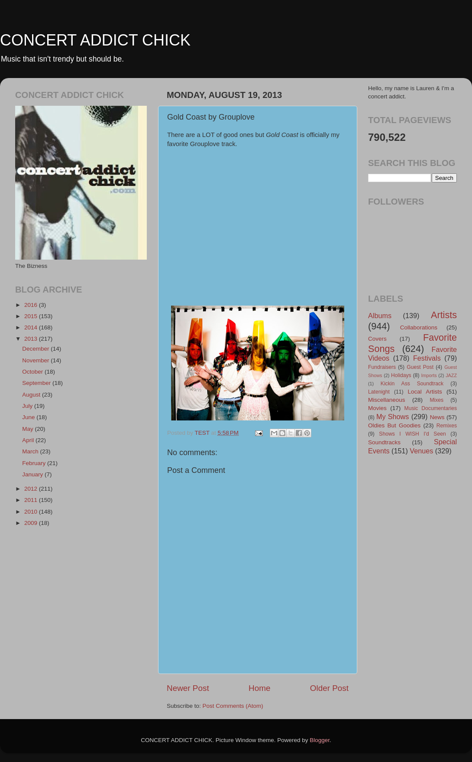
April (29, 440)
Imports (429, 375)
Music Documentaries (430, 408)
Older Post (329, 688)
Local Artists (424, 391)
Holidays (401, 375)
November (36, 360)
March (31, 451)
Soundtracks (384, 442)
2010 (31, 511)
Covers (377, 338)
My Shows (392, 416)
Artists (444, 314)
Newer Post (188, 688)
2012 (31, 488)
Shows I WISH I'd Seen (412, 434)
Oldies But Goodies (394, 425)
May (28, 429)
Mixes (436, 400)
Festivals (427, 358)
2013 (31, 338)
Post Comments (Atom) (233, 706)
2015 (31, 316)
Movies (377, 408)
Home (259, 688)
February (34, 463)
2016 (31, 305)
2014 (31, 327)
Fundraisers (382, 367)
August (32, 394)
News (437, 417)
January (33, 474)
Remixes (446, 426)
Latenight (379, 392)
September (37, 383)
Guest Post (420, 367)
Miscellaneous (386, 400)
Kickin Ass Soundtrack (412, 384)
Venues (421, 451)
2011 (31, 500)
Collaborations (418, 327)
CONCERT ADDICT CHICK (95, 40)
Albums (379, 315)
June (29, 417)
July (28, 406)
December (36, 348)
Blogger (320, 740)
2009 (31, 523)
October (33, 371)
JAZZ (451, 375)
